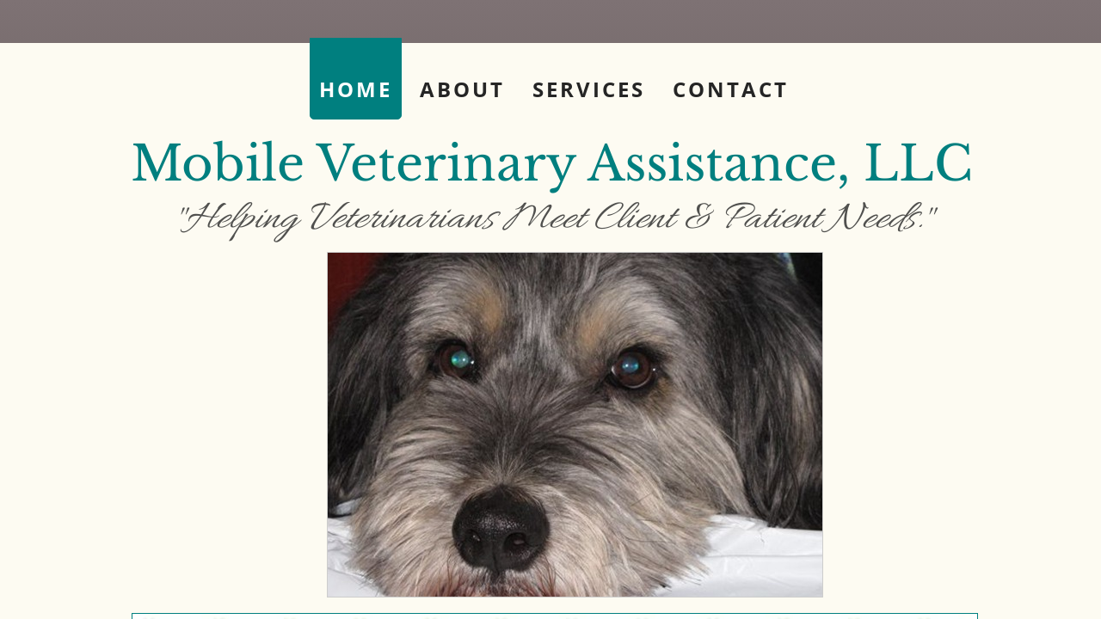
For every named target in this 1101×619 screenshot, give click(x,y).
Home (355, 89)
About (462, 89)
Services (588, 89)
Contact (731, 89)
